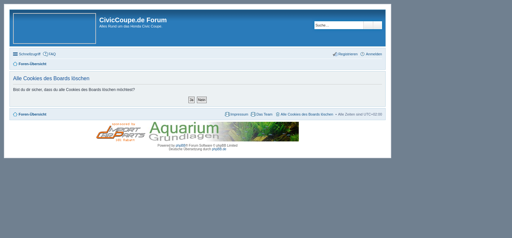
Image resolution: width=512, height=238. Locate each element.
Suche (368, 25)
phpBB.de (219, 149)
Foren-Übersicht (32, 114)
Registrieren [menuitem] (348, 54)
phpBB (180, 145)
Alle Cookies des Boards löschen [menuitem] (307, 114)
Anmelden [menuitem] (374, 54)
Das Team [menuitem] (264, 114)
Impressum (239, 114)
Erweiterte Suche (377, 25)
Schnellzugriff (29, 54)
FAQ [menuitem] (52, 54)
